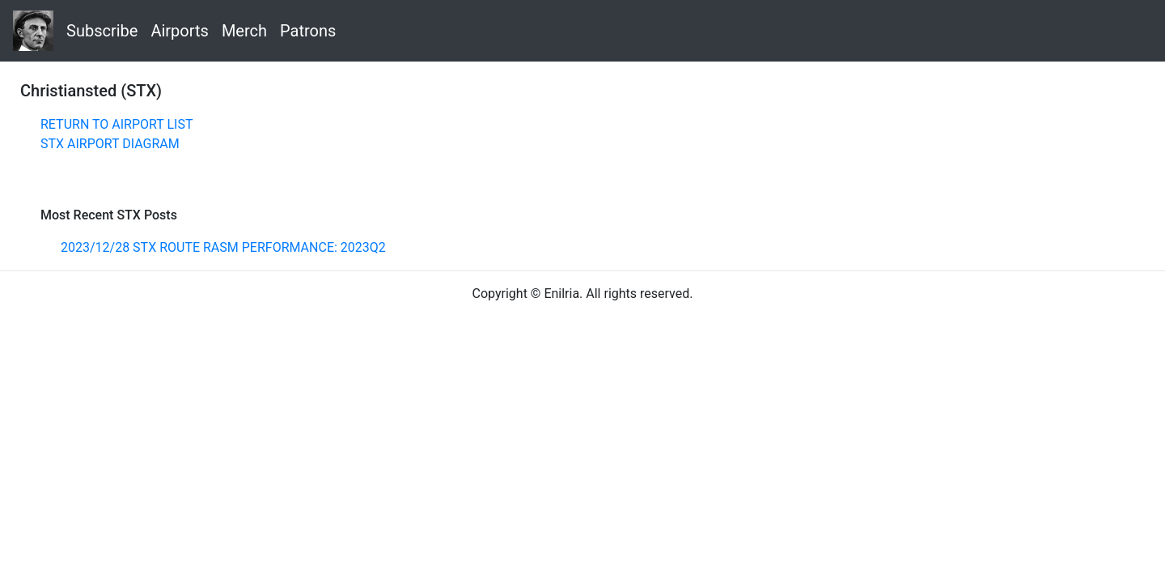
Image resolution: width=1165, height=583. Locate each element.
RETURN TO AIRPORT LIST (116, 124)
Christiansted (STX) (91, 90)
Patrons (308, 30)
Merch (244, 30)
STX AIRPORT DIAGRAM (110, 143)
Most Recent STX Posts (108, 215)
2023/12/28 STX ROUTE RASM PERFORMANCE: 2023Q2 (223, 247)
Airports (179, 30)
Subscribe (102, 30)
